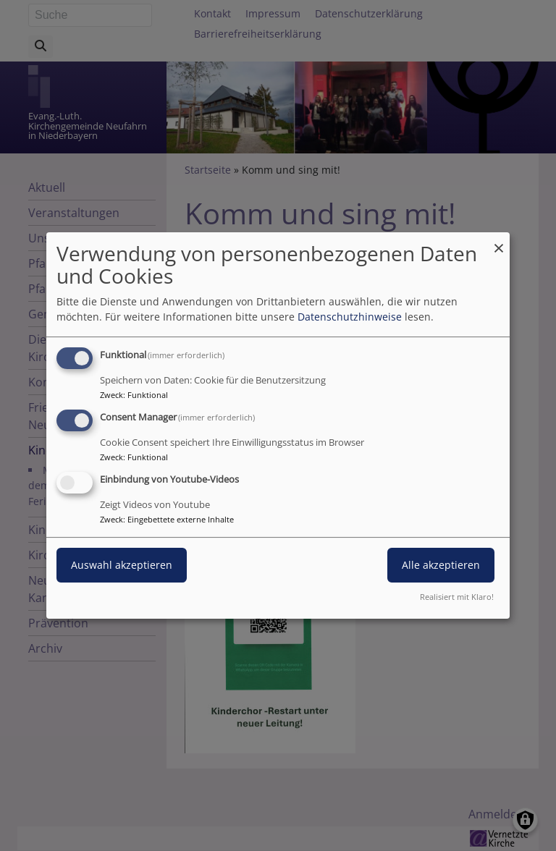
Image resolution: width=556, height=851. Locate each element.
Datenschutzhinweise (350, 316)
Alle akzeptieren (441, 565)
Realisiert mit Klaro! (457, 596)
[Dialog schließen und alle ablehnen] (499, 241)
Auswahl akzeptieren (121, 565)
